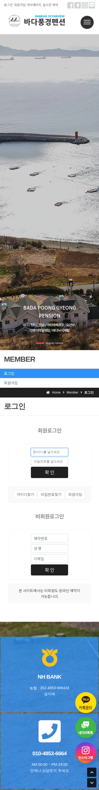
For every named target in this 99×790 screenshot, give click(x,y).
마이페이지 (34, 4)
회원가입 (20, 4)
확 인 (49, 472)
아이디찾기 (25, 494)
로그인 (8, 4)
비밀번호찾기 (51, 494)
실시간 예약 (50, 4)
